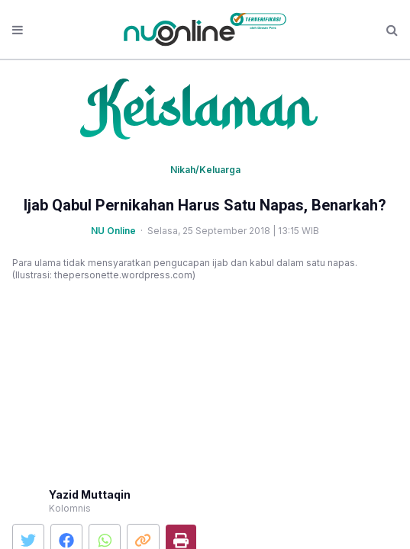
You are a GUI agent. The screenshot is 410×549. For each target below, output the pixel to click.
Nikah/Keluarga (205, 169)
